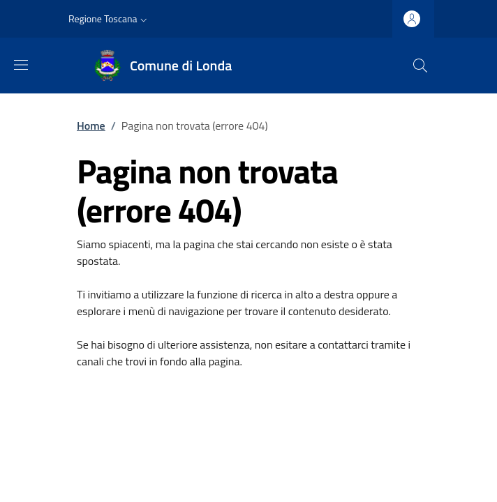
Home (91, 125)
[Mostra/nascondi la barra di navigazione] (21, 65)
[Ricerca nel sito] (420, 65)
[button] (109, 19)
